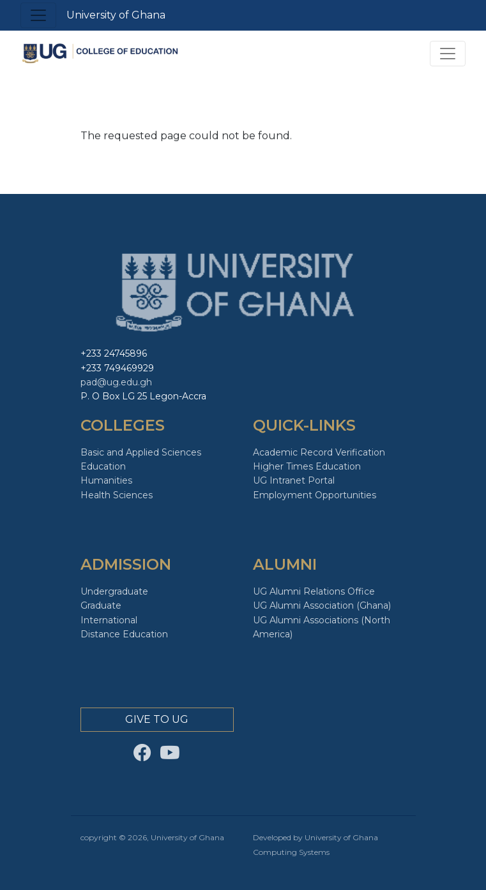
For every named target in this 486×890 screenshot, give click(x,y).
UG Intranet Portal (294, 480)
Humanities (106, 480)
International (108, 620)
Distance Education (124, 634)
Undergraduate (114, 591)
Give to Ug (156, 719)
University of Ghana (115, 15)
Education (103, 466)
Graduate (100, 605)
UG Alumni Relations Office (314, 591)
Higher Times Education (307, 466)
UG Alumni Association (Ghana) (322, 605)
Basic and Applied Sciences (140, 452)
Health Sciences (116, 495)
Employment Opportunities (314, 495)
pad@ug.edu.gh (116, 382)
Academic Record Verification (319, 452)
